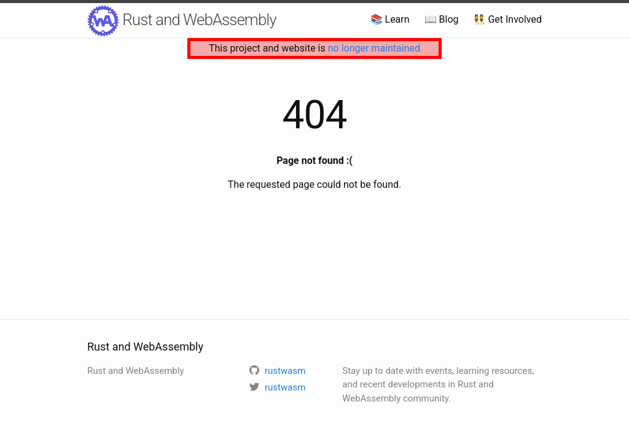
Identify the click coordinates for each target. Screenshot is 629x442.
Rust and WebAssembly (181, 21)
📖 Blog (441, 19)
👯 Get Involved (507, 19)
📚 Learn (390, 19)
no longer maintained (374, 48)
